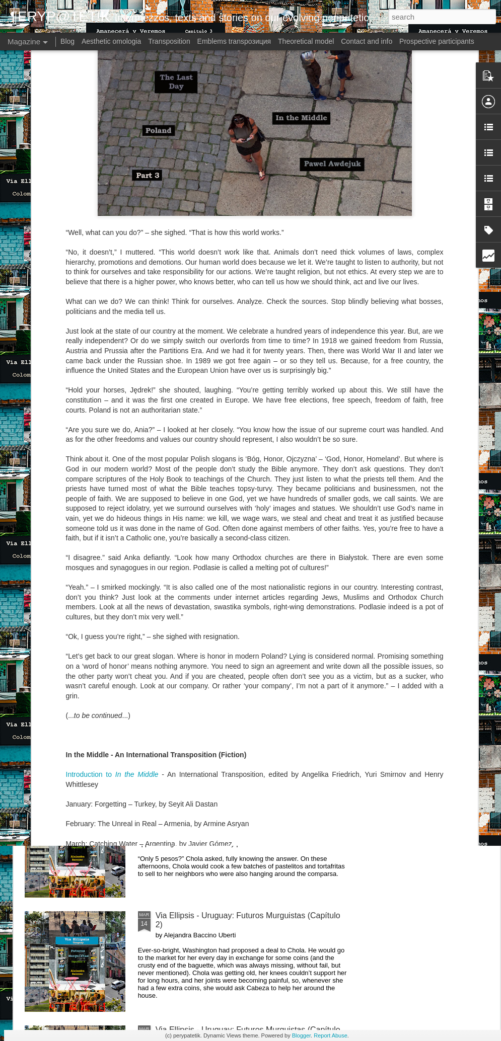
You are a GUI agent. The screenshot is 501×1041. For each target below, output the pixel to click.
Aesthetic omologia (111, 41)
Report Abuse (330, 1035)
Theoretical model (306, 41)
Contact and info (366, 41)
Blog (67, 41)
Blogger (301, 1035)
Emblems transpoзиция (234, 41)
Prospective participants (436, 41)
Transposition (169, 41)
